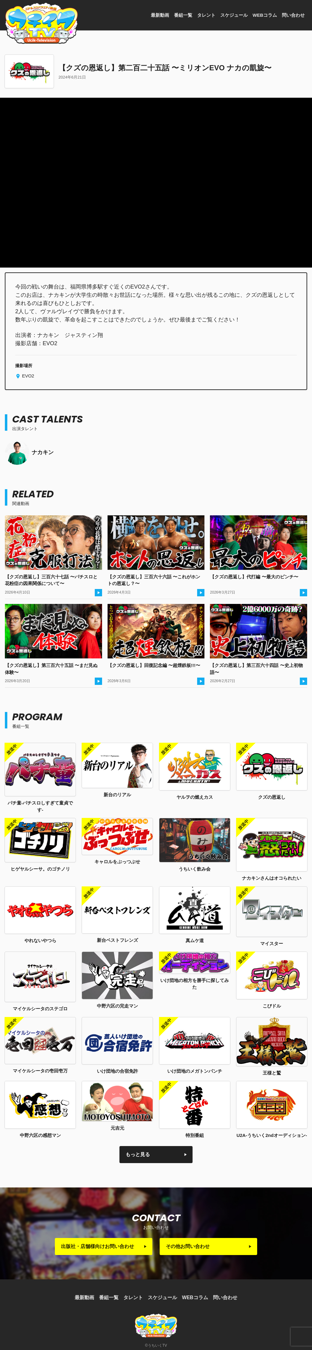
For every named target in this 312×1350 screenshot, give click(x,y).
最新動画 (160, 15)
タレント (206, 15)
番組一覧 (183, 15)
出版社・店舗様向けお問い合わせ (97, 1246)
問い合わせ (293, 15)
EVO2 (27, 375)
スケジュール (234, 15)
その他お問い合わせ (188, 1246)
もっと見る (138, 1154)
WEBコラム (265, 15)
